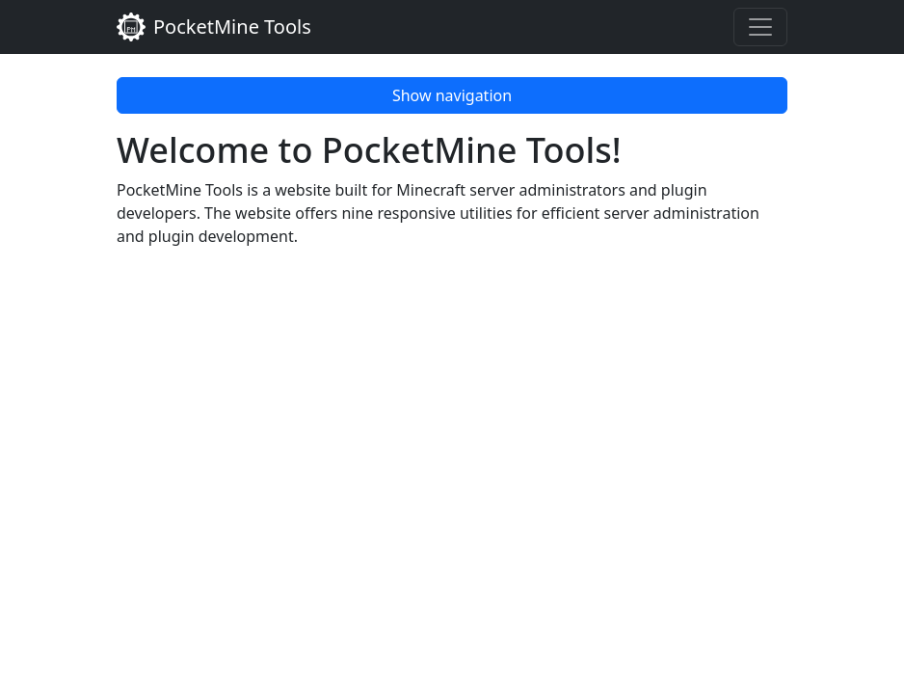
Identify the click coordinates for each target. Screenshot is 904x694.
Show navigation (452, 95)
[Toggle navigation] (760, 27)
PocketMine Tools (214, 27)
